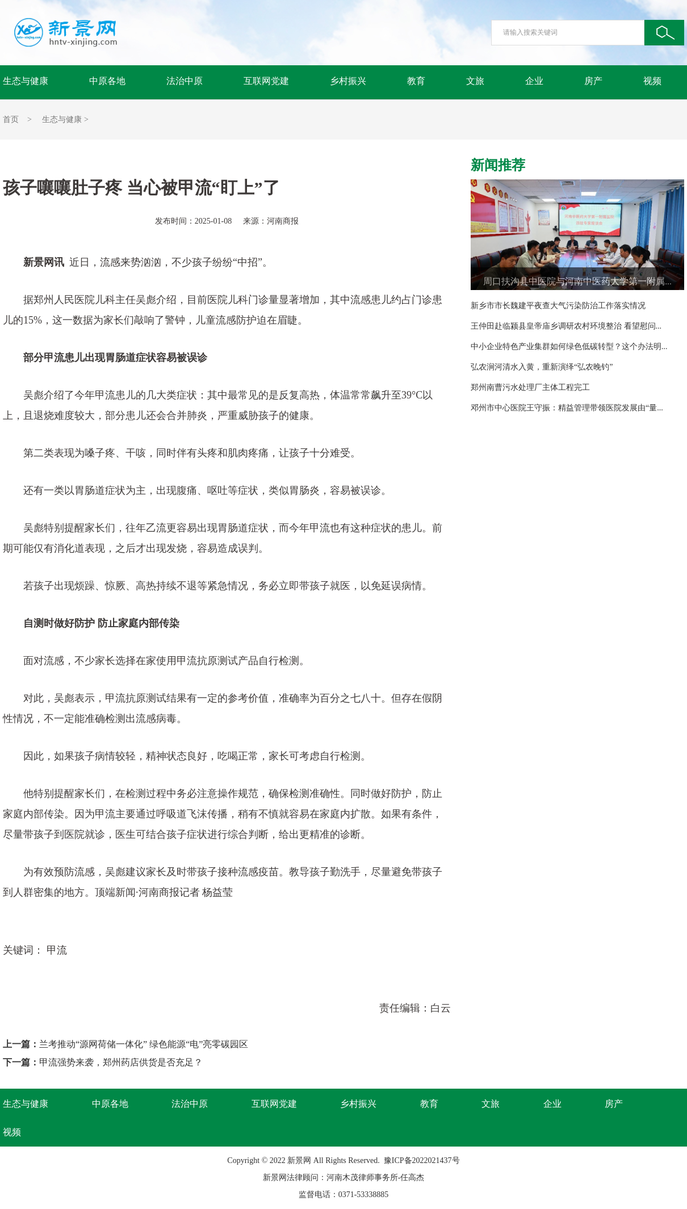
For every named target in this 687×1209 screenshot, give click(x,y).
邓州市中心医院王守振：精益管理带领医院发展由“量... (567, 408)
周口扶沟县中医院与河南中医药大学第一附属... (577, 281)
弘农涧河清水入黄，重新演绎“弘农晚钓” (542, 367)
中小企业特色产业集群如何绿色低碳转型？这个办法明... (569, 346)
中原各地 (107, 81)
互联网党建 (266, 81)
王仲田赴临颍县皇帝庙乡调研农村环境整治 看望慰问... (566, 326)
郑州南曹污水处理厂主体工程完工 (530, 387)
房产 (593, 81)
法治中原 (184, 81)
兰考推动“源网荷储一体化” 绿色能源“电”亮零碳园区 (143, 1044)
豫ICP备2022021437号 (422, 1160)
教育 (416, 81)
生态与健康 (25, 81)
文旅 (475, 81)
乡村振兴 (348, 81)
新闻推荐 (498, 165)
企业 (534, 81)
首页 (11, 119)
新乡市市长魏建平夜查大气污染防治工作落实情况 (558, 305)
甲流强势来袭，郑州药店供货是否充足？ (121, 1062)
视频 (652, 81)
